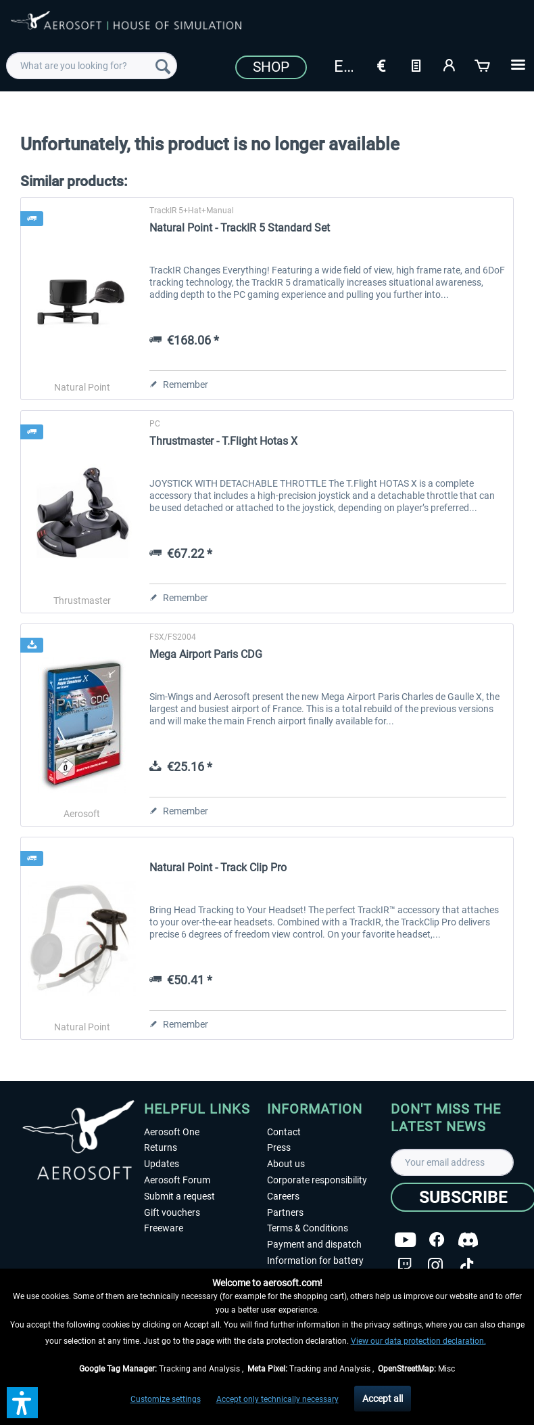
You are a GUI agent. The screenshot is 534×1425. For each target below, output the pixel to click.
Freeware (163, 1228)
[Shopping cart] (483, 64)
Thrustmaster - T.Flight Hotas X (223, 441)
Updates (161, 1163)
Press (279, 1147)
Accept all (382, 1398)
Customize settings (165, 1399)
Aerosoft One (171, 1131)
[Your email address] (452, 1162)
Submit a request (179, 1196)
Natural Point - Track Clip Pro (218, 867)
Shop (271, 67)
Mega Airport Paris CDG (205, 654)
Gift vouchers (172, 1212)
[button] (22, 1402)
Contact (284, 1131)
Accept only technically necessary (277, 1399)
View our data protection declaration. (418, 1341)
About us (286, 1163)
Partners (285, 1212)
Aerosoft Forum (177, 1180)
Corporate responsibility (317, 1180)
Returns (160, 1147)
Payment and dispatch (314, 1244)
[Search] (163, 65)
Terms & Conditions (307, 1228)
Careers (283, 1196)
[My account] (449, 64)
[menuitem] (91, 65)
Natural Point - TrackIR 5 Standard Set (239, 227)
